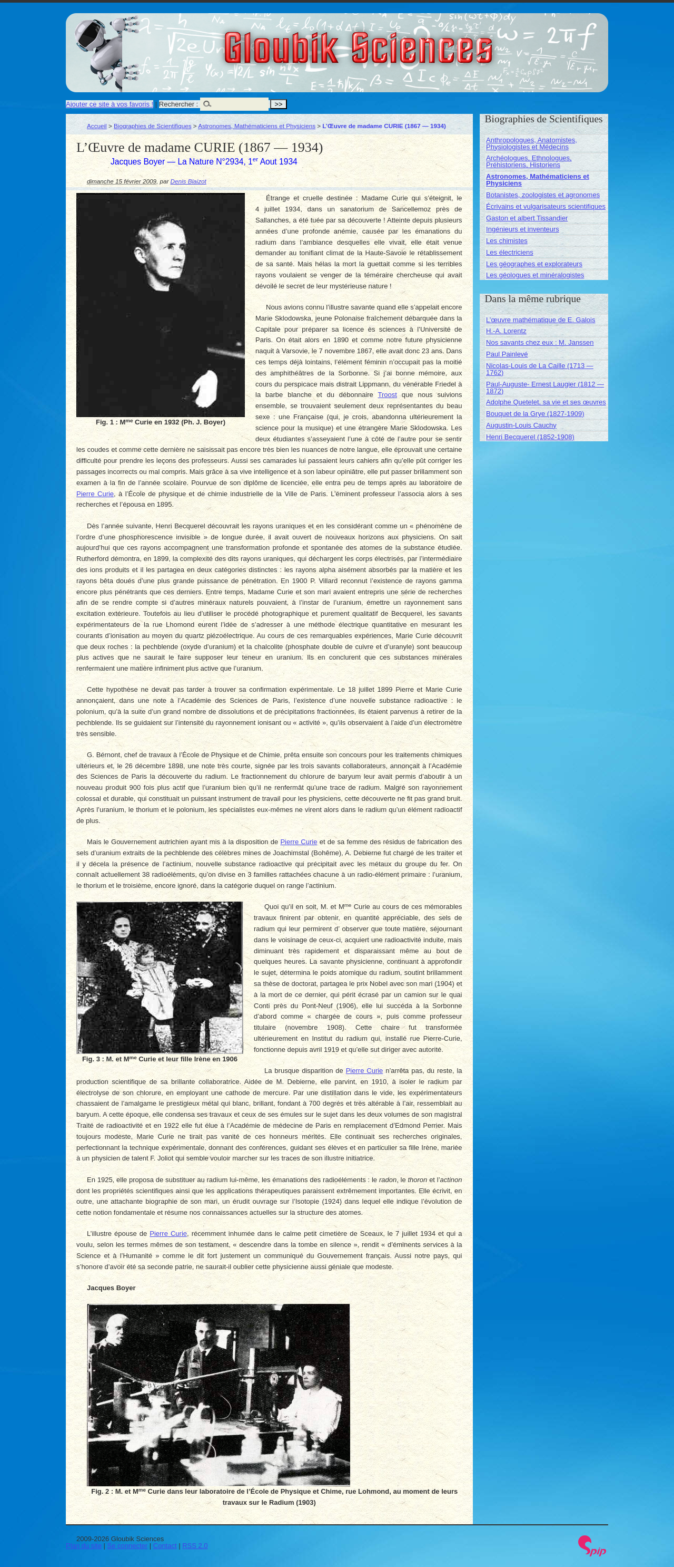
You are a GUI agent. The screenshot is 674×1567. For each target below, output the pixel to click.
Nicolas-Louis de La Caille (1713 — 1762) (539, 369)
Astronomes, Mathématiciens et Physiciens (256, 125)
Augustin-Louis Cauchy (521, 425)
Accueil (97, 125)
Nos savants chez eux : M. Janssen (539, 342)
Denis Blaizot (188, 181)
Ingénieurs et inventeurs (522, 229)
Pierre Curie (95, 494)
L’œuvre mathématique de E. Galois (540, 320)
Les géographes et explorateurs (534, 264)
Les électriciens (509, 252)
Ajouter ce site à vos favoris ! (109, 104)
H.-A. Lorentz (506, 331)
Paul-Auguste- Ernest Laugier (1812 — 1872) (545, 387)
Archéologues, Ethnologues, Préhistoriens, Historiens (529, 161)
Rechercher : (178, 104)
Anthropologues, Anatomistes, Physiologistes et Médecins (531, 143)
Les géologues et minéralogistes (535, 275)
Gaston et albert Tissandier (527, 218)
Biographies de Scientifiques (153, 125)
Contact (165, 1546)
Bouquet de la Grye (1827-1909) (535, 414)
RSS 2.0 (194, 1546)
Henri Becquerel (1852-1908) (530, 437)
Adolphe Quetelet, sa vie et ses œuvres (546, 402)
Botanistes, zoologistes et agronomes (543, 195)
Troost (387, 395)
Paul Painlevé (507, 354)
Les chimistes (507, 241)
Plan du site (84, 1546)
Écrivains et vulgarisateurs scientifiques (546, 206)
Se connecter (127, 1546)
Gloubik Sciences (418, 41)
